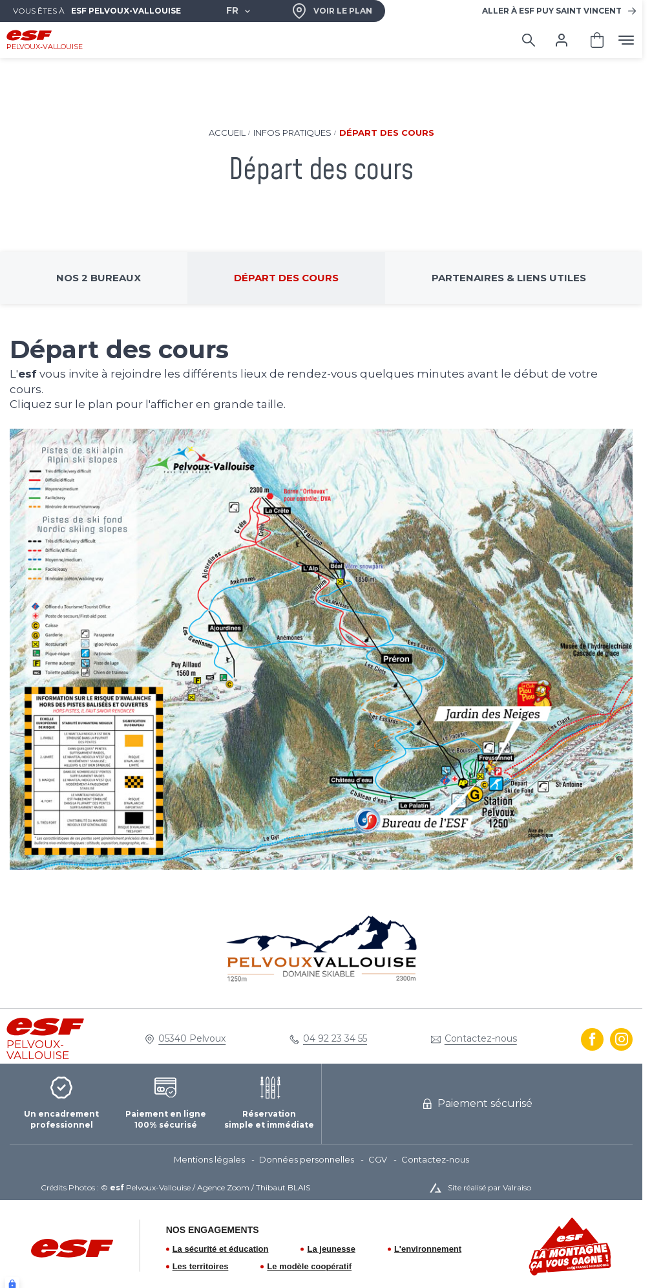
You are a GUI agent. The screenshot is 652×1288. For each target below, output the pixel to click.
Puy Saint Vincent (552, 11)
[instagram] (621, 1039)
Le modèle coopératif (309, 1266)
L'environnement (427, 1249)
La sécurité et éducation (221, 1249)
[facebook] (592, 1039)
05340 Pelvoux (192, 1038)
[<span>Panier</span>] (597, 40)
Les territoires (201, 1266)
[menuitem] (216, 1160)
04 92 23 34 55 (335, 1038)
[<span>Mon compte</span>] (561, 40)
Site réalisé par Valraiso (489, 1187)
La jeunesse (331, 1249)
